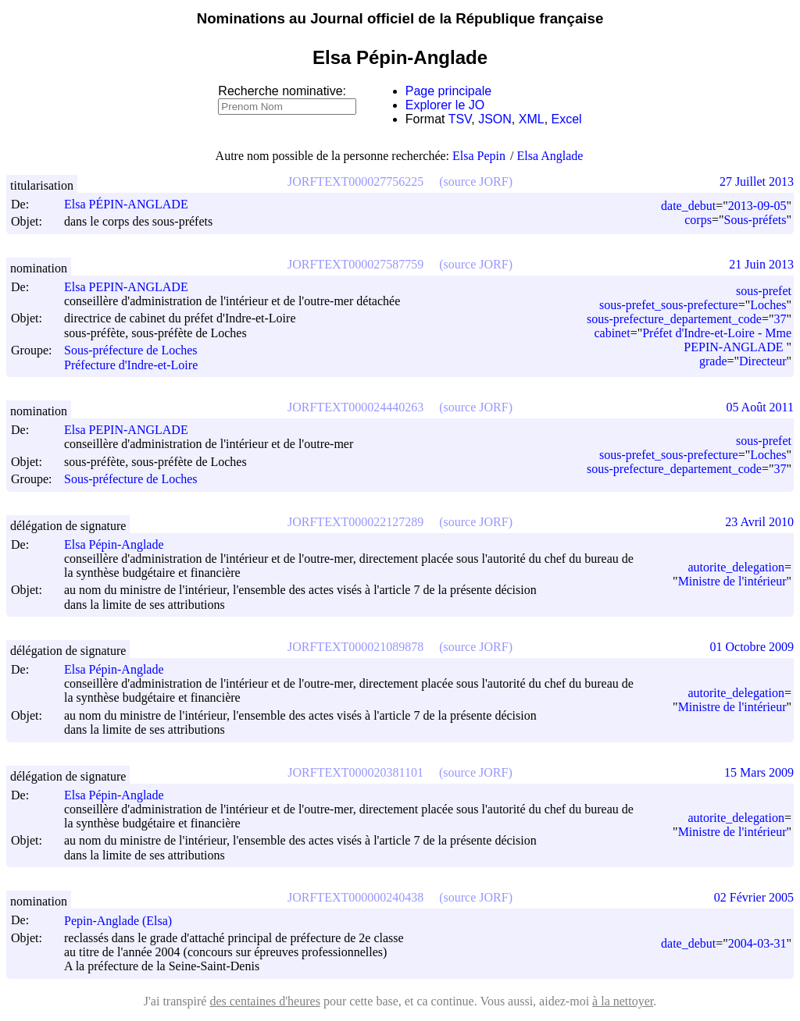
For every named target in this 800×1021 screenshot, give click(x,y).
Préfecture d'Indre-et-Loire (131, 365)
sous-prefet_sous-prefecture (668, 304)
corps (698, 219)
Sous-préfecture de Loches (131, 351)
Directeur (762, 361)
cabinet (612, 333)
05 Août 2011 (760, 407)
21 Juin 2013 (761, 264)
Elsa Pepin (478, 155)
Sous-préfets (754, 219)
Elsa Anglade (550, 155)
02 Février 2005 (754, 897)
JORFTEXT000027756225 (355, 181)
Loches (768, 304)
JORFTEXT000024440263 (355, 407)
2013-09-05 (757, 205)
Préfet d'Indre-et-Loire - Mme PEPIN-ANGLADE (716, 340)
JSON (495, 119)
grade (713, 361)
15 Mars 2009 (759, 772)
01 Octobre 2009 (751, 646)
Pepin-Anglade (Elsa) (125, 920)
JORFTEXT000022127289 (355, 521)
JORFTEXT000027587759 (355, 264)
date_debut (688, 205)
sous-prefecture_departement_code (674, 319)
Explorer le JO (444, 105)
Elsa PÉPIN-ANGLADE (133, 204)
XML (532, 119)
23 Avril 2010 (759, 521)
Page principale (448, 91)
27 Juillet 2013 (757, 181)
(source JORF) (475, 181)
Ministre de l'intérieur (732, 581)
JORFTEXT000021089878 (355, 646)
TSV (460, 119)
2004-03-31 (757, 943)
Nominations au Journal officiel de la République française (400, 18)
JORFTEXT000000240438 (355, 897)
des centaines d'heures (264, 1001)
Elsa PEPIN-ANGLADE (133, 286)
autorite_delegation (736, 567)
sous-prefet (763, 290)
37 (779, 319)
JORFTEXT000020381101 (355, 772)
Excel (567, 119)
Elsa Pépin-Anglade (121, 544)
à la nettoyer (622, 1001)
